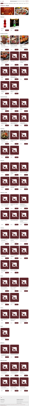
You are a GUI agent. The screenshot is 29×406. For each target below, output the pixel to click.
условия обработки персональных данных (15, 404)
